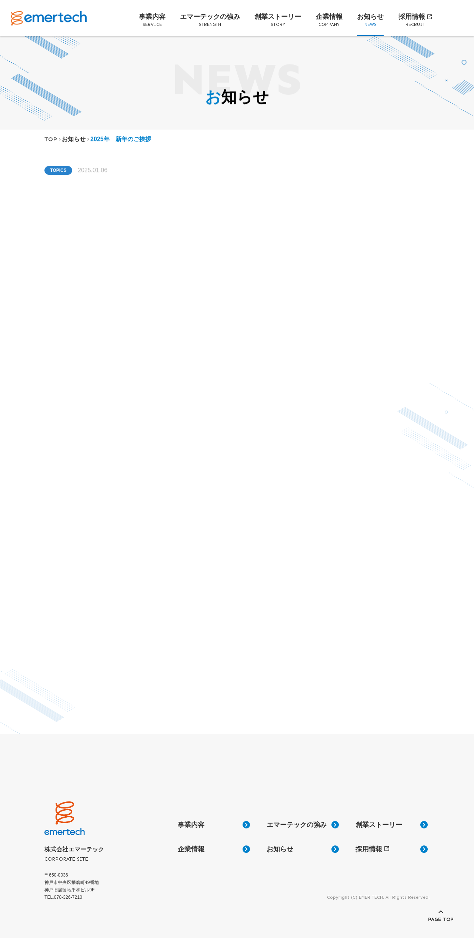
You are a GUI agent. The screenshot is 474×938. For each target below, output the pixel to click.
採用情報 (415, 20)
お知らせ (370, 20)
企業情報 (329, 20)
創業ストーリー (277, 20)
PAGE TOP (441, 919)
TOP (50, 143)
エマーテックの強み (210, 20)
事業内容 (152, 20)
